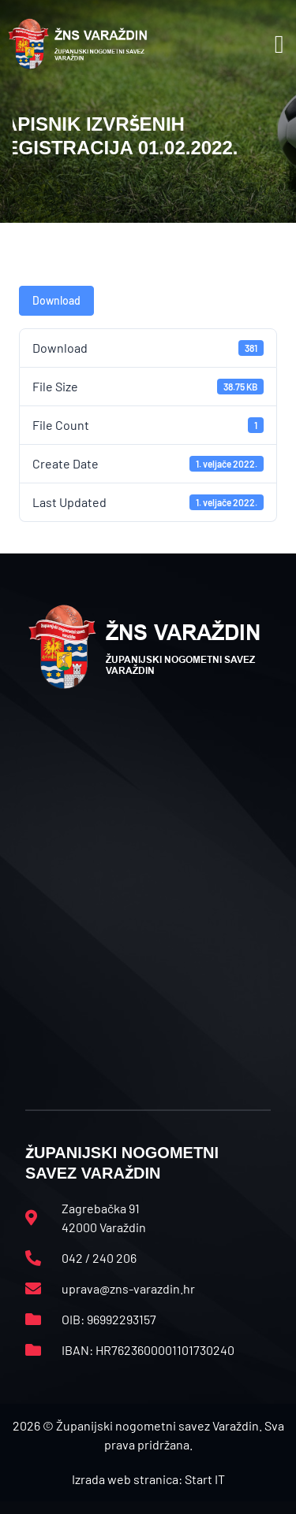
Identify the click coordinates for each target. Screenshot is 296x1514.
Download (56, 300)
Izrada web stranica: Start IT (148, 1478)
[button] (279, 44)
